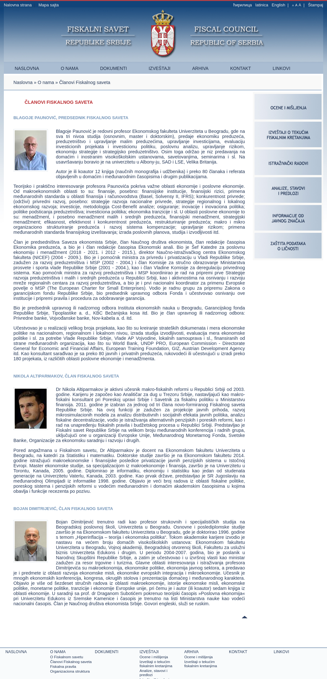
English (278, 5)
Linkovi (281, 68)
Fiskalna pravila (63, 666)
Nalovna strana (18, 5)
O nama (69, 68)
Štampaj (315, 5)
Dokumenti (113, 68)
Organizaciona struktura (70, 671)
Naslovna (27, 68)
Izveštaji (159, 68)
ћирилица (242, 5)
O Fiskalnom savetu (66, 657)
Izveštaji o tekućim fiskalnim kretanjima (156, 664)
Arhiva (200, 68)
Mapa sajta (48, 5)
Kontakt (240, 68)
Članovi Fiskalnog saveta (71, 662)
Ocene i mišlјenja (154, 657)
